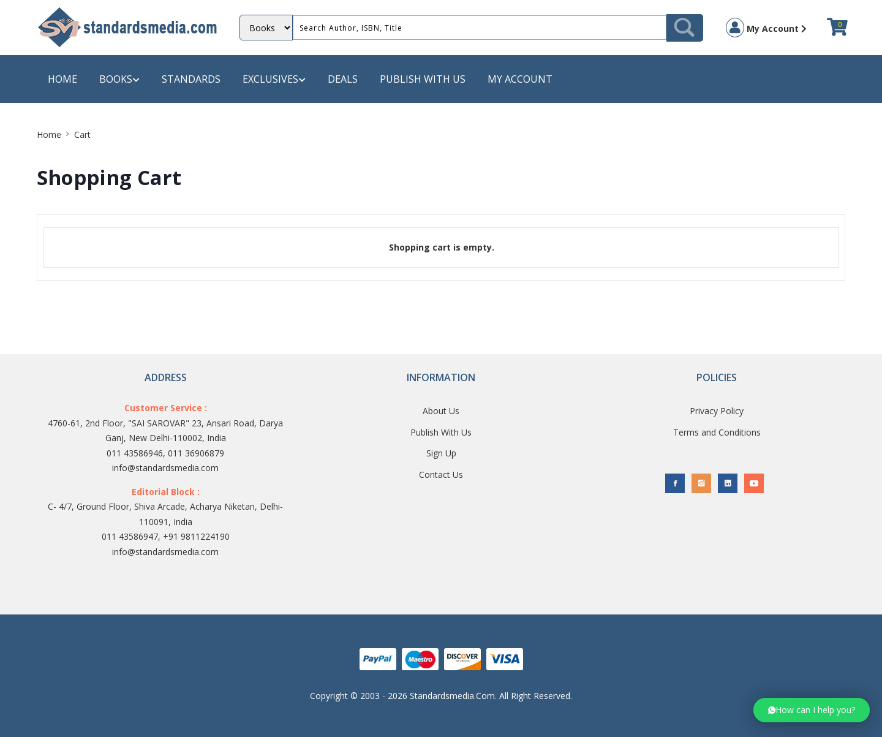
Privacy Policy (717, 411)
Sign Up (441, 453)
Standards (191, 79)
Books (119, 79)
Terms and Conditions (717, 432)
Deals (343, 79)
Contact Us (441, 474)
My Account (766, 27)
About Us (441, 411)
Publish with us (423, 79)
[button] (811, 710)
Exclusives (274, 79)
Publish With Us (441, 432)
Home (62, 79)
